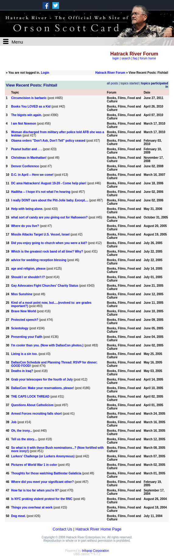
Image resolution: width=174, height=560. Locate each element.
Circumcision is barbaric (29, 98)
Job (13, 422)
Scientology (19, 328)
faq (135, 58)
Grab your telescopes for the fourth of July (42, 379)
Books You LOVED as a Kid (30, 106)
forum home (148, 58)
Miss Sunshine (21, 294)
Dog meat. (18, 516)
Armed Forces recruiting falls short (36, 413)
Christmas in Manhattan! (29, 157)
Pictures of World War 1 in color (34, 464)
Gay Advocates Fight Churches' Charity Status (44, 285)
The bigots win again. (26, 115)
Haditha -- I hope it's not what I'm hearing (40, 191)
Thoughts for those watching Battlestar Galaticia (46, 473)
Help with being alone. (27, 209)
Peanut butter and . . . (27, 149)
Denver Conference (25, 166)
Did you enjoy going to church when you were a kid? (49, 243)
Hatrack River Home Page (98, 529)
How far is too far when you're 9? (35, 490)
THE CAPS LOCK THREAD (30, 396)
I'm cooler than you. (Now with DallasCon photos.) (47, 345)
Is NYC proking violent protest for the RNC (41, 499)
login (116, 58)
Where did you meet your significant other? (42, 482)
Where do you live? (25, 226)
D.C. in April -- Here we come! (32, 174)
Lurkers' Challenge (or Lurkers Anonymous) (43, 456)
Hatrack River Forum (110, 72)
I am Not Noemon (23, 123)
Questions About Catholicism (32, 405)
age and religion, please (28, 268)
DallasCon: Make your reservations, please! (42, 388)
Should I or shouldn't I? (28, 277)
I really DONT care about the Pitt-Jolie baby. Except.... (49, 200)
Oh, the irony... (21, 430)
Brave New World (23, 311)
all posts (112, 83)
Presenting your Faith (26, 336)
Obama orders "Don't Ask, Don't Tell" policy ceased (48, 140)
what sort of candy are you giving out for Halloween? (49, 217)
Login (45, 72)
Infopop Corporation (95, 550)
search (125, 58)
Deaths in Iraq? (22, 371)
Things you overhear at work (31, 507)
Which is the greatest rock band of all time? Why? (47, 251)
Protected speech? (25, 319)
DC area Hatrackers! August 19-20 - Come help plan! (48, 183)
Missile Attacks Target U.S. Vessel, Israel (40, 234)
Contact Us (62, 529)
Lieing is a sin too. (24, 354)
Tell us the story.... (24, 439)
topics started (129, 83)
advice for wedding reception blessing (38, 260)
